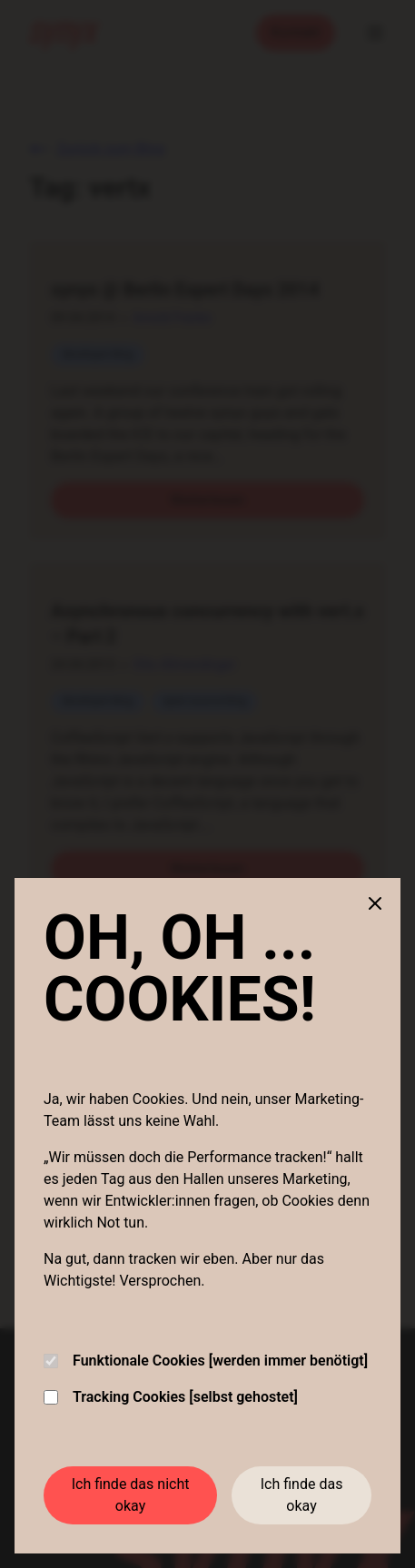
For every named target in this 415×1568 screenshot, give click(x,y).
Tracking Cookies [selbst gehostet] (171, 1396)
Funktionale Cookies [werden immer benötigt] (206, 1360)
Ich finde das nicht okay (131, 1494)
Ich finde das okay (302, 1494)
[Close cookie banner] (375, 903)
